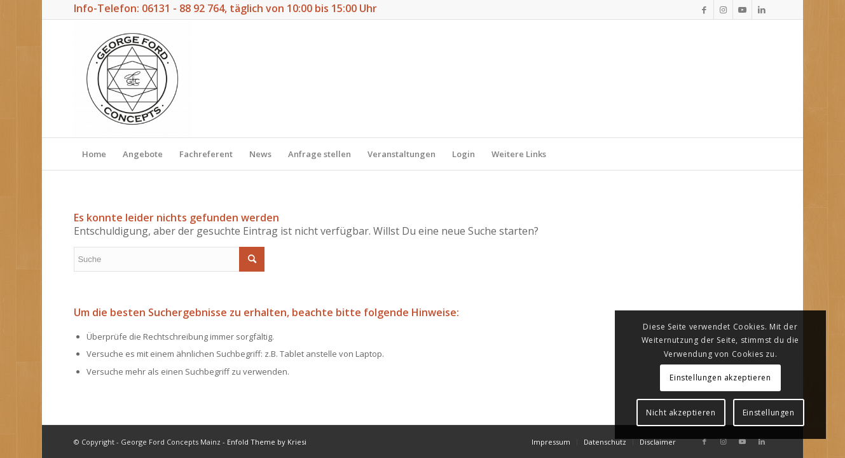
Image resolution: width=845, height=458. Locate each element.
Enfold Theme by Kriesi (266, 442)
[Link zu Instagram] (723, 9)
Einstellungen (769, 412)
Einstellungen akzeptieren (720, 377)
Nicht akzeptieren (680, 412)
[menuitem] (94, 154)
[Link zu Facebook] (704, 9)
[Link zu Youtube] (742, 9)
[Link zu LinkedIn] (761, 9)
